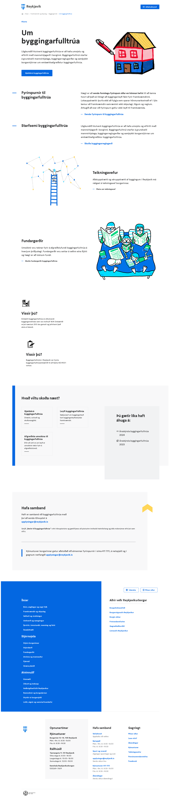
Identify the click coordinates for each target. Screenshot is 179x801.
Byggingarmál (53, 14)
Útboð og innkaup (31, 684)
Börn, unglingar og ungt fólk (35, 607)
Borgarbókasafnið (117, 608)
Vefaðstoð (108, 735)
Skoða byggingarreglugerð (98, 143)
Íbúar (27, 14)
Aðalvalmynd (151, 7)
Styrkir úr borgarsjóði (32, 697)
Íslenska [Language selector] (132, 590)
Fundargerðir (28, 652)
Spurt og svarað (108, 752)
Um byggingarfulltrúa (65, 14)
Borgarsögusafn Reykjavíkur (122, 612)
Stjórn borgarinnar (31, 643)
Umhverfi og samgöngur (33, 620)
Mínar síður (150, 590)
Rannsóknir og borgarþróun (35, 693)
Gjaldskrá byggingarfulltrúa (37, 73)
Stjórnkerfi (27, 647)
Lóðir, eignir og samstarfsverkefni (37, 702)
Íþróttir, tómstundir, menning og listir (39, 625)
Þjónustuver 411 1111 (108, 769)
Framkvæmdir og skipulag (39, 14)
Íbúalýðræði (28, 630)
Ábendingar (108, 777)
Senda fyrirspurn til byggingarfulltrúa (103, 114)
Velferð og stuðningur (32, 616)
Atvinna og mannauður (33, 657)
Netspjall (108, 744)
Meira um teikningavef (106, 189)
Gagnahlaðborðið (117, 626)
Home (22, 14)
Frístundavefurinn (117, 621)
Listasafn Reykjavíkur (119, 631)
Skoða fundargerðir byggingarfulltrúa (41, 261)
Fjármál (26, 661)
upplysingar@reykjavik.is (34, 521)
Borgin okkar (115, 617)
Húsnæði (27, 679)
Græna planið (29, 666)
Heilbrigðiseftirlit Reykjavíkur (35, 688)
